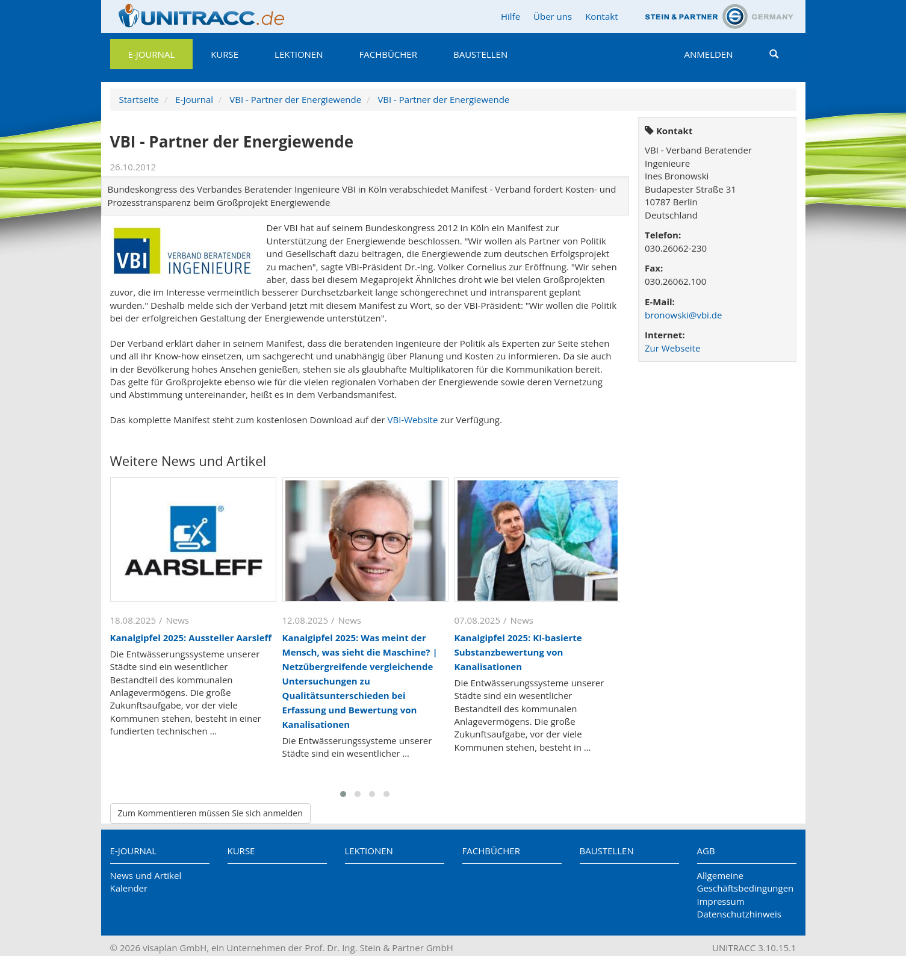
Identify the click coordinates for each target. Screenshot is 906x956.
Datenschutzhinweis (739, 914)
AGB (706, 851)
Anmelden (708, 54)
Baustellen (480, 54)
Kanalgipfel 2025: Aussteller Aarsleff (191, 638)
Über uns (552, 16)
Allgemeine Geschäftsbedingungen (745, 881)
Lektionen (299, 54)
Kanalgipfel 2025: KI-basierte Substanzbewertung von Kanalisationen (518, 652)
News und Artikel (146, 875)
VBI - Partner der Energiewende (295, 99)
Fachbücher (388, 54)
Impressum (721, 901)
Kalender (129, 888)
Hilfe (510, 16)
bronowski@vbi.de (683, 315)
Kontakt (601, 16)
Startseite (139, 99)
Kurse (224, 54)
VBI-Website (413, 420)
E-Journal (151, 54)
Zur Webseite (672, 348)
